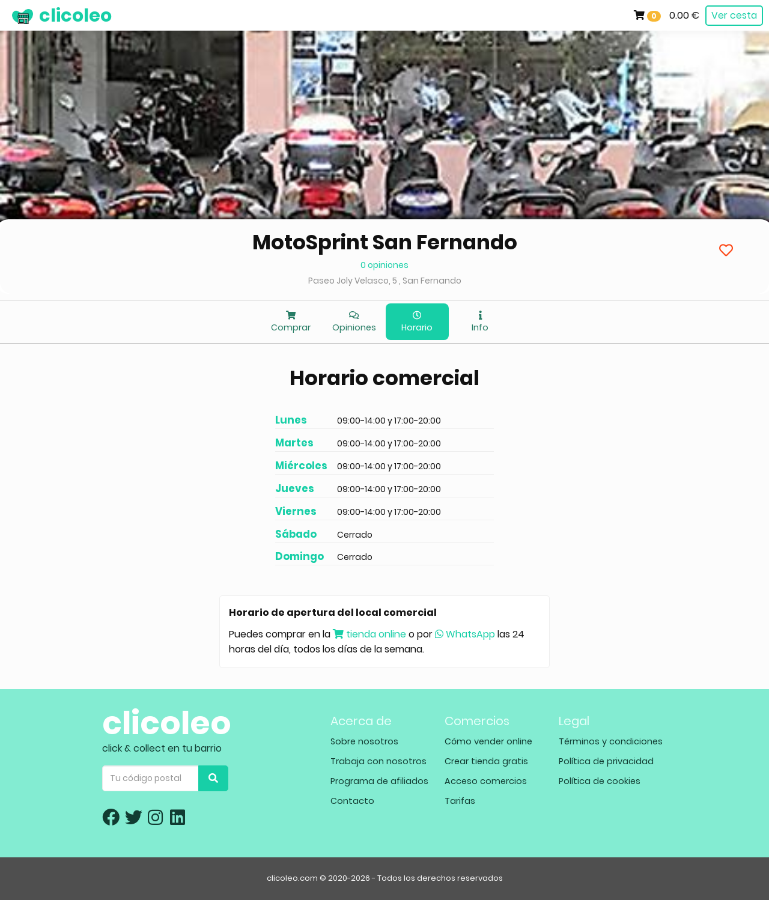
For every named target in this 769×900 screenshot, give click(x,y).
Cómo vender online (488, 741)
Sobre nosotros (364, 741)
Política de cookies (599, 781)
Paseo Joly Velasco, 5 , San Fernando (384, 281)
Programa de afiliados (379, 781)
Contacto (352, 801)
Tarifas (460, 801)
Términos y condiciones (611, 741)
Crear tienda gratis (486, 761)
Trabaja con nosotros (378, 761)
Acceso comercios (486, 781)
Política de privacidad (606, 761)
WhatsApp (465, 634)
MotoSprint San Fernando (384, 242)
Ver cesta (734, 15)
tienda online (369, 634)
